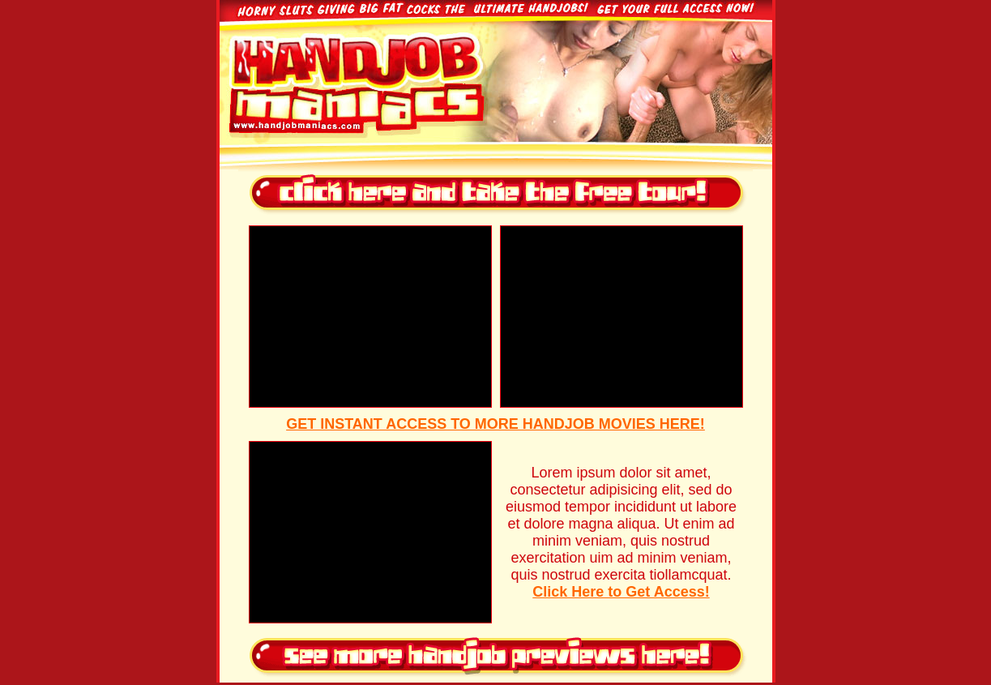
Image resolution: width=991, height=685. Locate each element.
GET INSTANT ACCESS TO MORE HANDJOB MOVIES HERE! (495, 424)
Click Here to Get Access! (620, 592)
